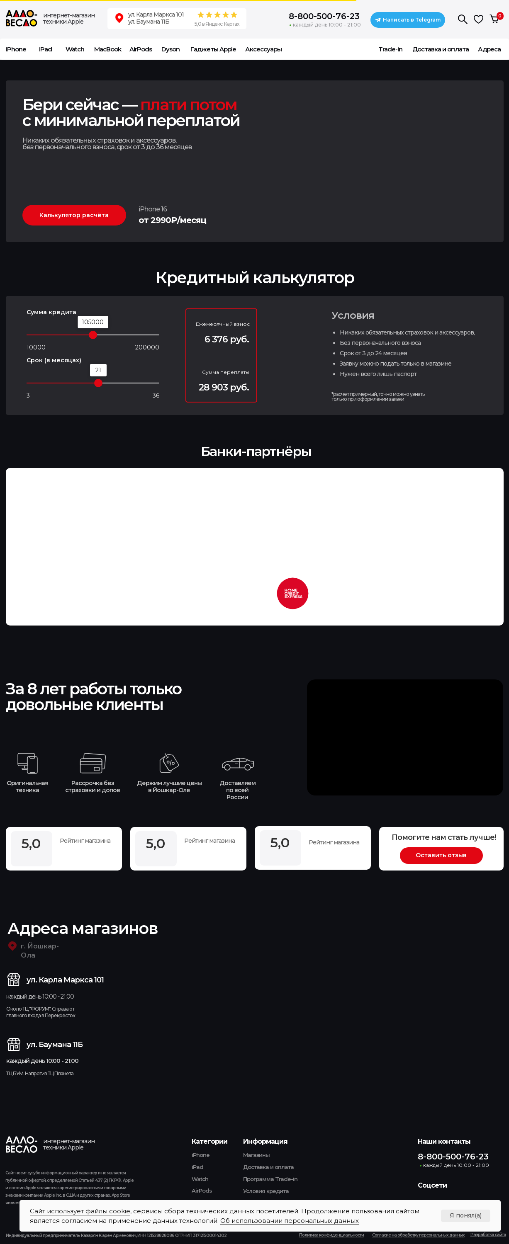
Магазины (256, 1155)
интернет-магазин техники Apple (69, 18)
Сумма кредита (51, 312)
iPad (197, 1167)
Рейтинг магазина (334, 842)
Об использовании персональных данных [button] (289, 1221)
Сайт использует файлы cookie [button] (80, 1211)
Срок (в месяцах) (54, 360)
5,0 (280, 842)
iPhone (200, 1155)
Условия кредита (266, 1191)
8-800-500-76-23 (324, 16)
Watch (200, 1179)
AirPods (202, 1190)
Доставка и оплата (268, 1167)
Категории (209, 1141)
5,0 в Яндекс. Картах (217, 24)
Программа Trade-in (270, 1179)
